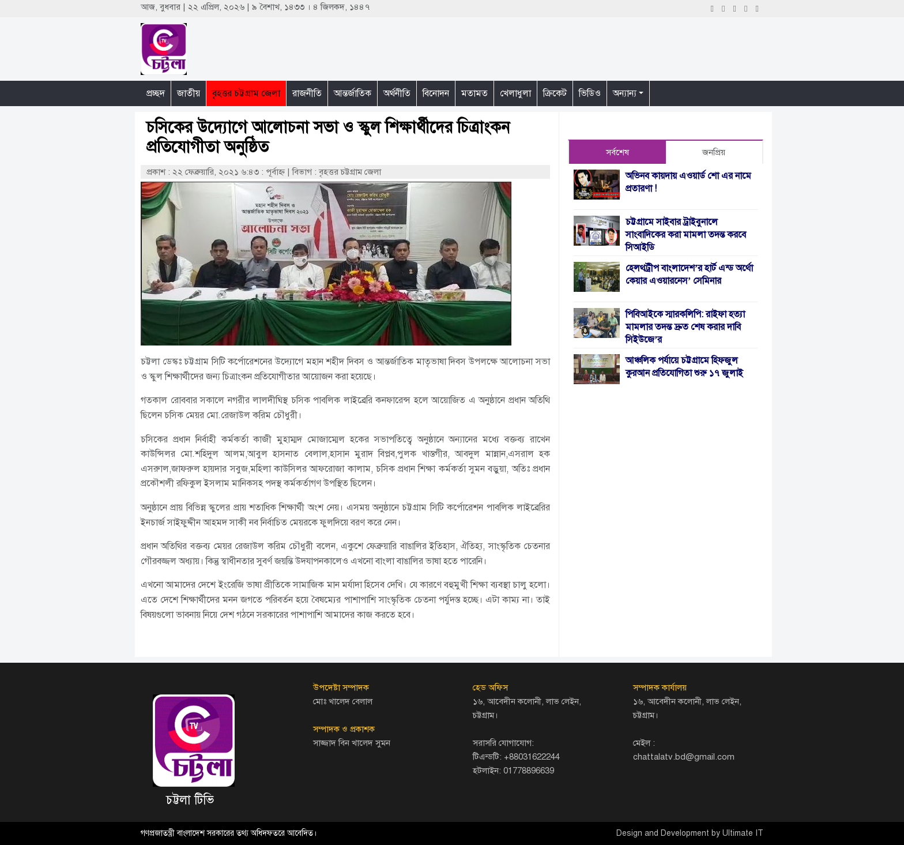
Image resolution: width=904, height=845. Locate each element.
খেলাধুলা (515, 93)
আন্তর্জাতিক (352, 93)
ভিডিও (590, 93)
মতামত (474, 93)
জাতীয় (188, 93)
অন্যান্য (624, 93)
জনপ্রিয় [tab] (713, 152)
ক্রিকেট (555, 93)
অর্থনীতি (396, 93)
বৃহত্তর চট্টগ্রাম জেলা (246, 93)
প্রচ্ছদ (155, 93)
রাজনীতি (307, 93)
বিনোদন (436, 93)
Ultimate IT (742, 833)
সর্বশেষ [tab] (617, 152)
